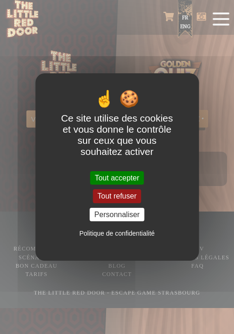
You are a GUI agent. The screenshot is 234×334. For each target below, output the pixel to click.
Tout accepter (117, 178)
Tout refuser (116, 196)
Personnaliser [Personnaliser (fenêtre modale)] (117, 214)
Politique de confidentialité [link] (117, 233)
